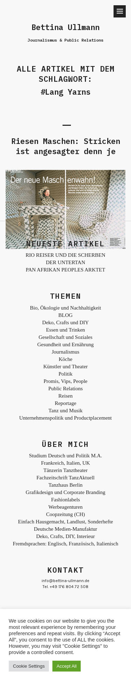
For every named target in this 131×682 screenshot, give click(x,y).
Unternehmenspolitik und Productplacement (65, 418)
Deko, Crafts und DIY (65, 322)
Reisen (65, 396)
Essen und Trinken (65, 330)
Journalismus (65, 352)
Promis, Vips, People (66, 381)
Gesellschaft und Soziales (65, 337)
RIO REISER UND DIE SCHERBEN (65, 255)
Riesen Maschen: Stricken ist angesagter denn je (65, 146)
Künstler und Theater (65, 366)
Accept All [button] (67, 666)
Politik (65, 374)
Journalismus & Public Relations (65, 40)
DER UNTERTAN (65, 262)
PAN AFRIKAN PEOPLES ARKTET (65, 270)
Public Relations (65, 388)
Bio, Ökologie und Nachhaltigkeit (65, 308)
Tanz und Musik (65, 410)
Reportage (66, 403)
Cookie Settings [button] (29, 666)
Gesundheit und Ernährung (65, 344)
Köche (65, 359)
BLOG (65, 315)
